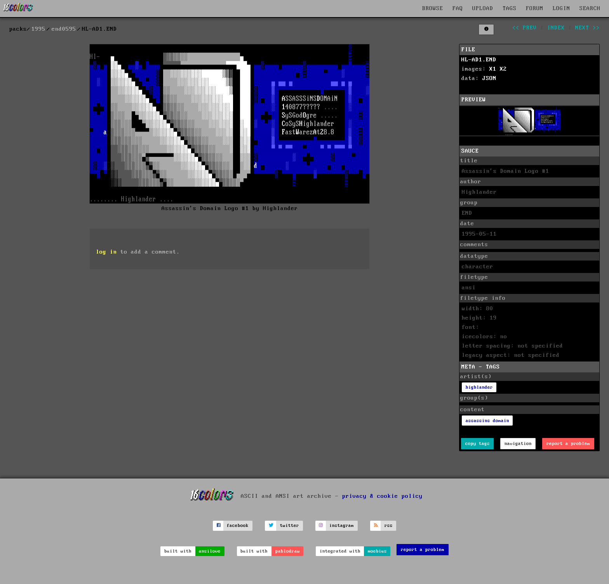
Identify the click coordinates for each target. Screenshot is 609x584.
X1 (492, 69)
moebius (377, 551)
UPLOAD (482, 8)
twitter (289, 525)
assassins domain (487, 420)
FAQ (457, 8)
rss (389, 525)
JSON (489, 78)
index (556, 28)
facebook (238, 525)
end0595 (64, 29)
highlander (479, 387)
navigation (518, 443)
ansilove (210, 551)
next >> (587, 28)
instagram (341, 525)
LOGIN (561, 8)
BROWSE (432, 8)
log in (106, 252)
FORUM (534, 8)
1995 (38, 29)
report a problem (568, 443)
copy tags (477, 443)
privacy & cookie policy (382, 496)
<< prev (524, 28)
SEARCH (589, 8)
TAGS (510, 8)
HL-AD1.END (478, 60)
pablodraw (287, 551)
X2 (503, 69)
